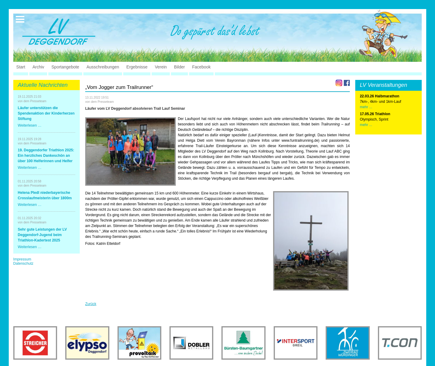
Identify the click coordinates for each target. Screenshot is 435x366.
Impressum (22, 259)
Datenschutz (23, 263)
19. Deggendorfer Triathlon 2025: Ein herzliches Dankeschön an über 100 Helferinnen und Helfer (46, 155)
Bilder (179, 67)
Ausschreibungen (102, 67)
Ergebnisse (136, 67)
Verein (161, 67)
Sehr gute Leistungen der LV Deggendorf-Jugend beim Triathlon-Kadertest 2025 (42, 234)
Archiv (38, 67)
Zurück (90, 304)
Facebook (201, 67)
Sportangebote (65, 67)
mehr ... (366, 107)
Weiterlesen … (29, 125)
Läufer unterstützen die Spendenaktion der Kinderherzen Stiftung (46, 113)
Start (20, 67)
